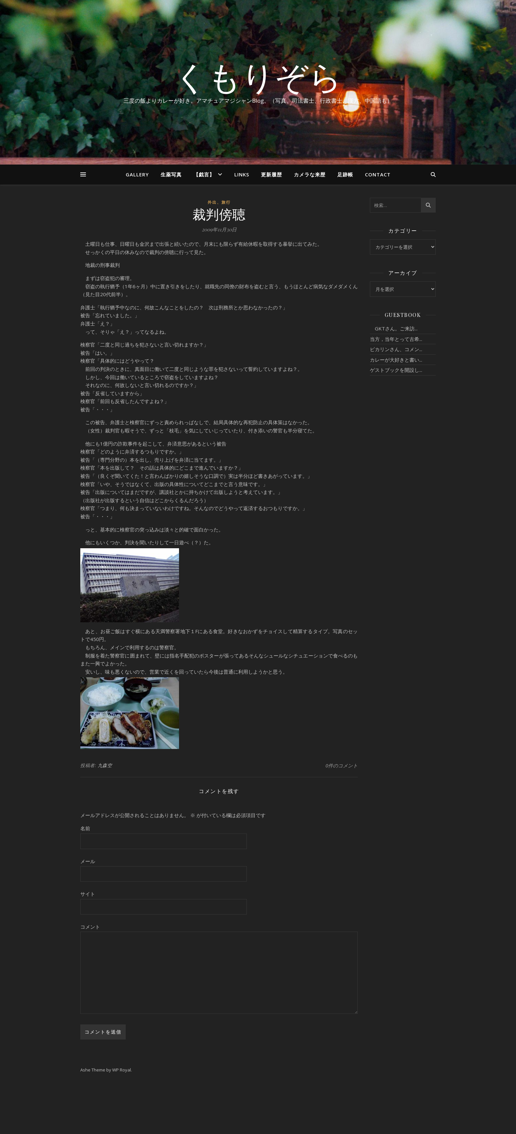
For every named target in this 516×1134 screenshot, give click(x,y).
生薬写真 (171, 174)
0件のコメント (341, 765)
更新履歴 (271, 174)
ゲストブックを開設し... (396, 370)
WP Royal (121, 1070)
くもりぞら (258, 76)
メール (87, 861)
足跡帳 (345, 174)
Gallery (137, 174)
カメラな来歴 (309, 174)
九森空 (105, 765)
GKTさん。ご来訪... (394, 328)
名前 (85, 828)
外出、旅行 (219, 202)
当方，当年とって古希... (396, 339)
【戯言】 (204, 174)
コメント (90, 926)
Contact (378, 174)
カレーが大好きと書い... (396, 359)
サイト (87, 893)
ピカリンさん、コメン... (396, 349)
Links (241, 174)
